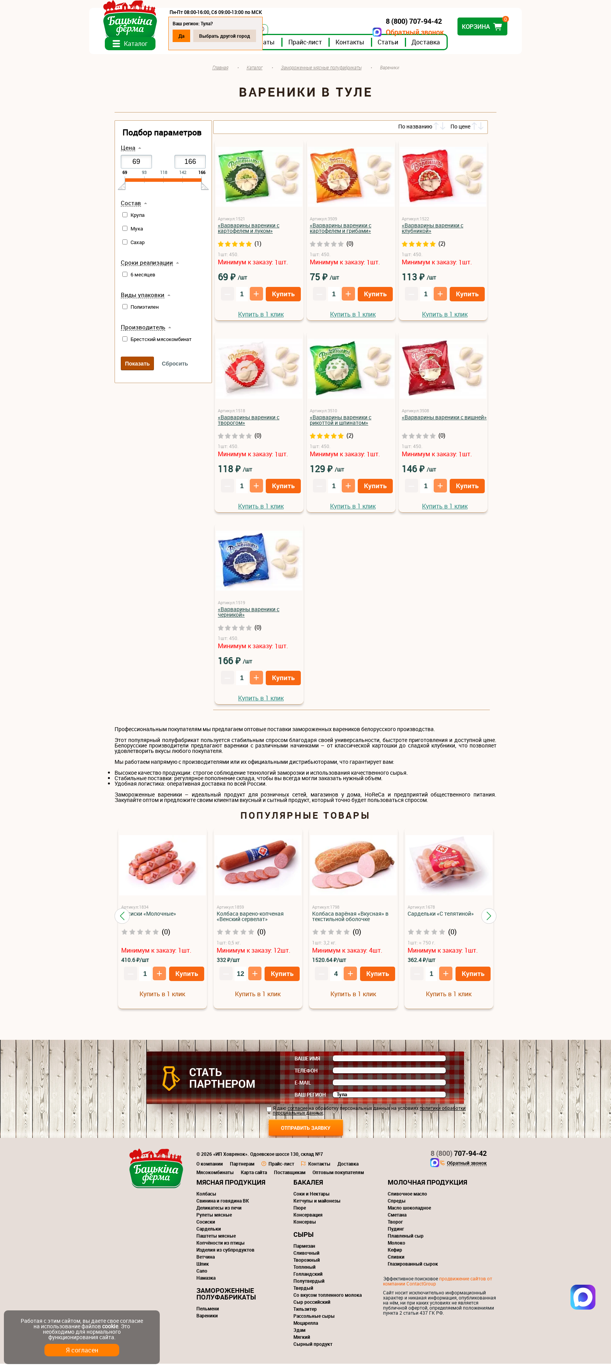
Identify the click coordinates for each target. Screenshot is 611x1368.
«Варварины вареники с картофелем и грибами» (340, 232)
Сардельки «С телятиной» (441, 917)
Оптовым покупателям (338, 1176)
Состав (131, 207)
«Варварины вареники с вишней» (444, 421)
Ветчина (205, 1261)
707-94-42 (459, 1157)
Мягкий (301, 1341)
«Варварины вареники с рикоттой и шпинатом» (340, 424)
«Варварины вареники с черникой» (248, 616)
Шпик (202, 1268)
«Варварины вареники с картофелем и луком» (248, 232)
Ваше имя (307, 1062)
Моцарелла (305, 1327)
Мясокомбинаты (215, 1176)
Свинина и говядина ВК (222, 1205)
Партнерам (242, 1168)
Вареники (207, 1320)
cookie (110, 1326)
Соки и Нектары (311, 1198)
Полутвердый (309, 1285)
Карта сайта (254, 1176)
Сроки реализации (147, 267)
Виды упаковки (142, 299)
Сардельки (208, 1233)
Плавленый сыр (406, 1240)
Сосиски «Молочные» (148, 917)
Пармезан (304, 1250)
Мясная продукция (230, 1186)
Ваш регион (310, 1098)
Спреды (397, 1205)
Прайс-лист (330, 46)
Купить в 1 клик (261, 318)
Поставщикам (290, 1176)
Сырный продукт (312, 1348)
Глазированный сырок (413, 1268)
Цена (128, 152)
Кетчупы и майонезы (317, 1205)
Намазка (205, 1282)
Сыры (303, 1238)
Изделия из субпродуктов (225, 1254)
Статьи (413, 46)
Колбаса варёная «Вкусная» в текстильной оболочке (350, 920)
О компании (209, 1168)
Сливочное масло (407, 1198)
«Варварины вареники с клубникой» (432, 232)
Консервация (308, 1219)
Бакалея (308, 1186)
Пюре (299, 1212)
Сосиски (205, 1226)
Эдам (299, 1334)
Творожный (306, 1264)
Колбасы (206, 1198)
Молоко (396, 1247)
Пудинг (396, 1233)
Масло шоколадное (409, 1212)
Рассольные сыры (314, 1320)
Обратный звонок (389, 32)
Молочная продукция (427, 1186)
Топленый (304, 1271)
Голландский (308, 1278)
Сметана (397, 1219)
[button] (122, 920)
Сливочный (306, 1257)
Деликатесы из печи (219, 1212)
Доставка (451, 46)
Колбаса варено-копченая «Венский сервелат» (250, 920)
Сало (201, 1275)
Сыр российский (311, 1306)
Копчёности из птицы (220, 1247)
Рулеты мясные (214, 1219)
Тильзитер (305, 1313)
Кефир (395, 1254)
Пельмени (207, 1313)
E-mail (303, 1086)
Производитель (143, 332)
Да (207, 36)
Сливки (396, 1261)
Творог (395, 1226)
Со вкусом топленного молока (327, 1299)
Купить (283, 298)
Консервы (304, 1226)
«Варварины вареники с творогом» (248, 424)
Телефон (306, 1074)
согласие (297, 1112)
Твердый (303, 1292)
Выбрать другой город (249, 36)
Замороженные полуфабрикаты (226, 1298)
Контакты (375, 46)
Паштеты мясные (216, 1240)
